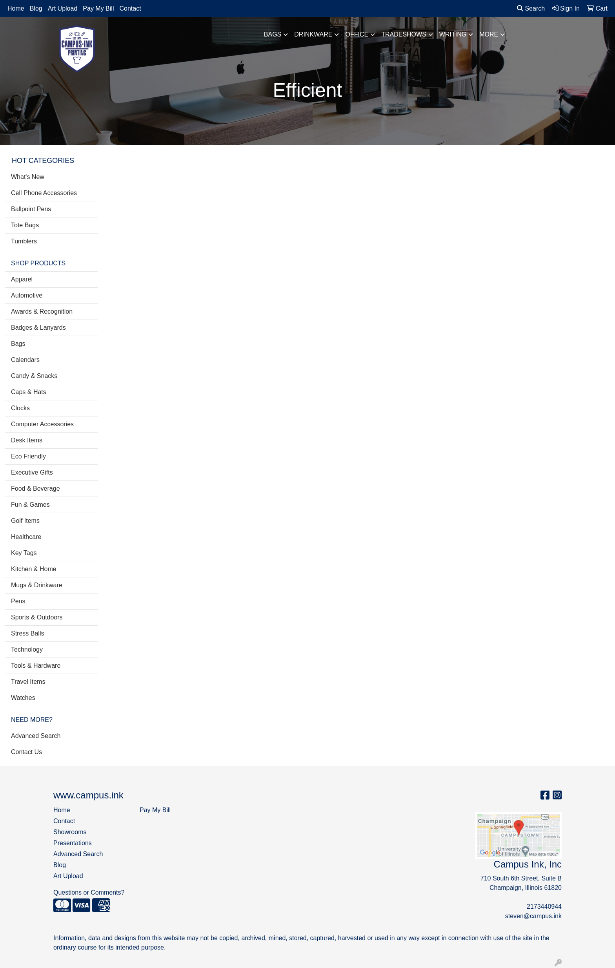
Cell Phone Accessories (44, 193)
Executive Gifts (32, 472)
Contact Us (26, 752)
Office (356, 34)
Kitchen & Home (33, 569)
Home (15, 8)
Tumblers (24, 241)
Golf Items (25, 520)
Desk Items (26, 440)
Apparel (22, 279)
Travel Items (28, 681)
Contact (130, 8)
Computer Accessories (42, 424)
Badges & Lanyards (38, 327)
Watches (23, 697)
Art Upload (63, 8)
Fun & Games (30, 504)
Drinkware (313, 34)
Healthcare (26, 536)
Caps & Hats (28, 392)
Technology (27, 649)
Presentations (72, 843)
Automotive (26, 295)
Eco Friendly (28, 456)
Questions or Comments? (88, 892)
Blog (36, 8)
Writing (452, 34)
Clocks (20, 408)
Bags (272, 34)
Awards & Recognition (42, 311)
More (488, 34)
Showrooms (69, 832)
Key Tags (24, 553)
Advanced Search (35, 735)
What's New (27, 177)
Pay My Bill (98, 8)
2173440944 (544, 906)
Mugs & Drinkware (36, 585)
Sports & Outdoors (37, 617)
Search (531, 8)
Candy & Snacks (34, 376)
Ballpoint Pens (31, 209)
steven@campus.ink (533, 916)
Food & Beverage (35, 488)
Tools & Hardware (35, 665)
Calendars (25, 359)
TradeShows (403, 34)
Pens (18, 601)
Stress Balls (27, 633)
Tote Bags (25, 225)
